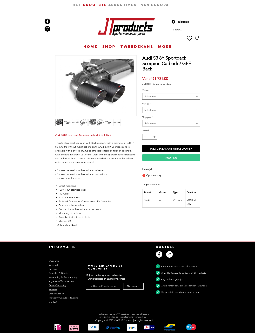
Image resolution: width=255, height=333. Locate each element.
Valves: (146, 90)
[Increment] (155, 136)
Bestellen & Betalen (59, 273)
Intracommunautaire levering (63, 297)
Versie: (146, 103)
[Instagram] (47, 29)
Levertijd (53, 264)
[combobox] (171, 96)
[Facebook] (47, 21)
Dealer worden (56, 293)
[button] (197, 38)
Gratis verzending (162, 83)
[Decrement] (145, 136)
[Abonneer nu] (133, 286)
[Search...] (188, 29)
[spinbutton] (150, 136)
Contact (53, 301)
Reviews (53, 269)
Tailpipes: (147, 117)
